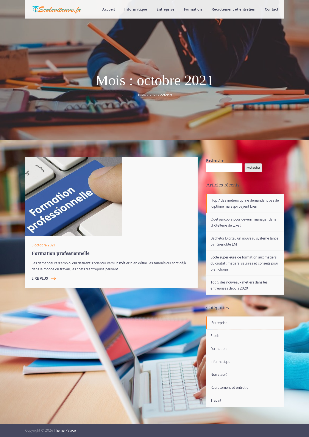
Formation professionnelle (60, 253)
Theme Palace (65, 430)
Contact (271, 9)
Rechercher (215, 160)
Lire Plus (44, 278)
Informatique (135, 9)
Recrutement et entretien (233, 9)
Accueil (108, 9)
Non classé (219, 374)
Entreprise (166, 9)
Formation (193, 9)
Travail (216, 400)
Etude (215, 336)
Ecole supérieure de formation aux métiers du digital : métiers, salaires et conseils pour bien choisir (244, 263)
